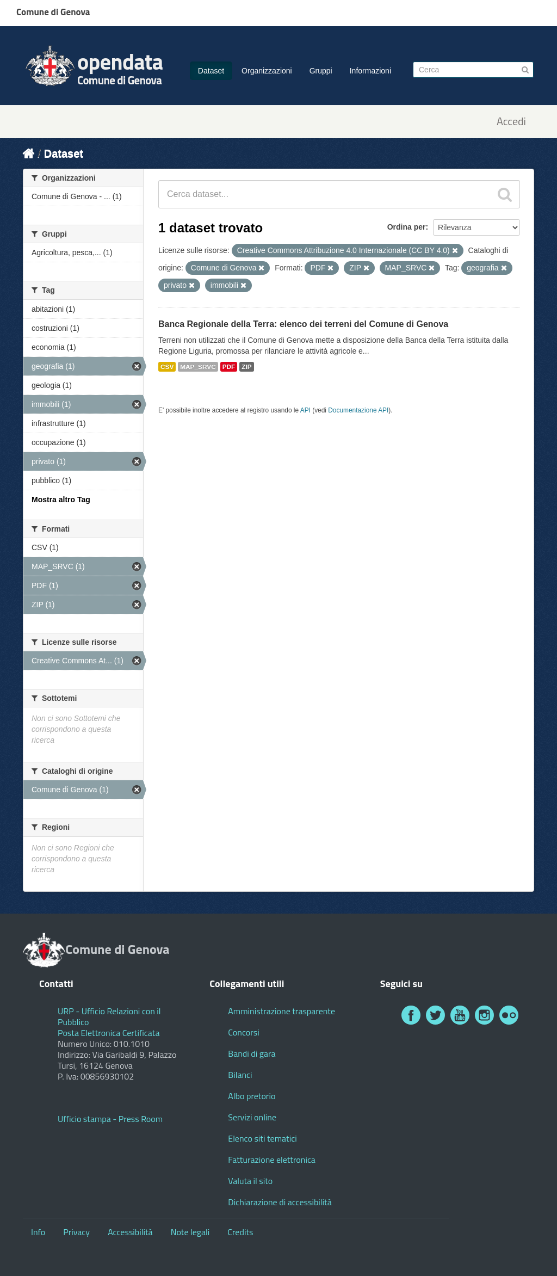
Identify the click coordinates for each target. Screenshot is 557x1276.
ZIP (246, 367)
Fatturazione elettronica (271, 1159)
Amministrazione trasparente (281, 1011)
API (305, 410)
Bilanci (240, 1074)
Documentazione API (358, 410)
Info (38, 1231)
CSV (167, 367)
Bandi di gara (251, 1053)
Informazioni (370, 70)
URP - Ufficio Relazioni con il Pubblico (109, 1016)
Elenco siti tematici (262, 1138)
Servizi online (252, 1117)
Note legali (190, 1231)
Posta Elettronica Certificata (108, 1032)
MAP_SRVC (198, 367)
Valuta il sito (250, 1180)
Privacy (76, 1231)
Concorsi (243, 1032)
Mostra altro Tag (61, 499)
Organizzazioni (267, 70)
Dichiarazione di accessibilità (279, 1202)
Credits (240, 1231)
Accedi (511, 122)
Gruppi (321, 70)
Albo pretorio (251, 1095)
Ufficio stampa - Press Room (110, 1118)
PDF (229, 367)
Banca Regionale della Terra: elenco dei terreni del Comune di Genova (303, 324)
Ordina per (406, 227)
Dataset (211, 70)
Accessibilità (130, 1231)
